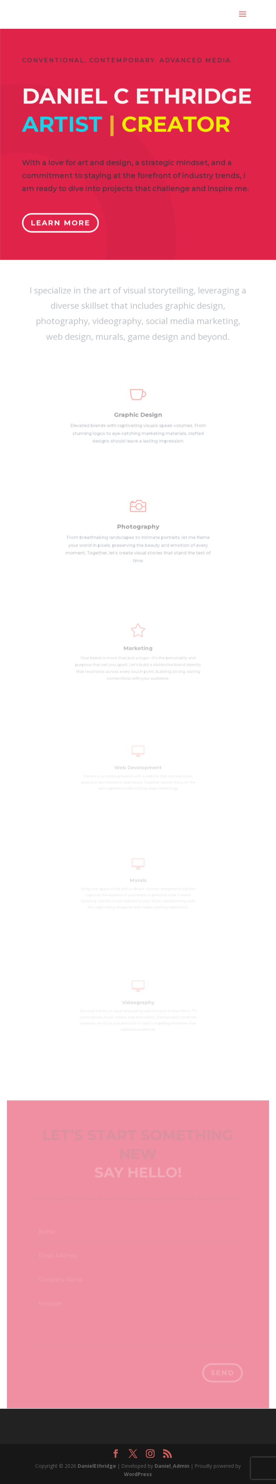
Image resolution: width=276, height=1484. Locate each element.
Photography (138, 528)
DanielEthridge (97, 1465)
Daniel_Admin (172, 1465)
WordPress (138, 1474)
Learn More (61, 218)
